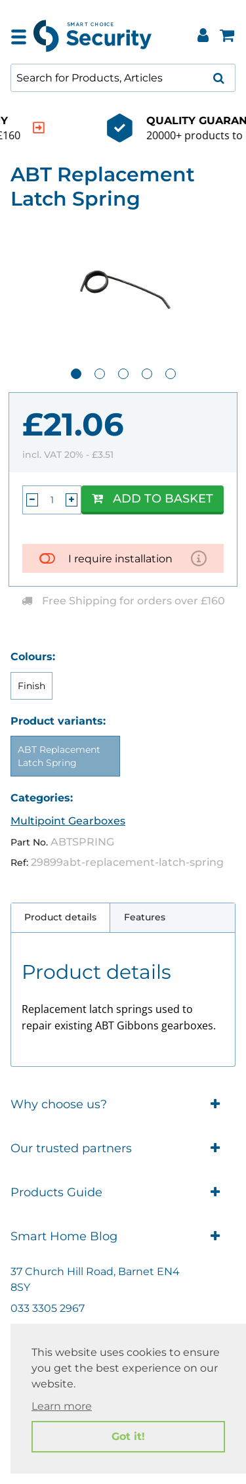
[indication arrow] (215, 128)
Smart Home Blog (123, 1236)
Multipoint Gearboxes (67, 821)
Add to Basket (152, 498)
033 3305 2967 (47, 1308)
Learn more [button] (61, 1406)
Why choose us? (123, 1104)
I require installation (120, 558)
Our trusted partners (123, 1148)
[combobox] (123, 78)
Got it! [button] (128, 1436)
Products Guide (123, 1192)
